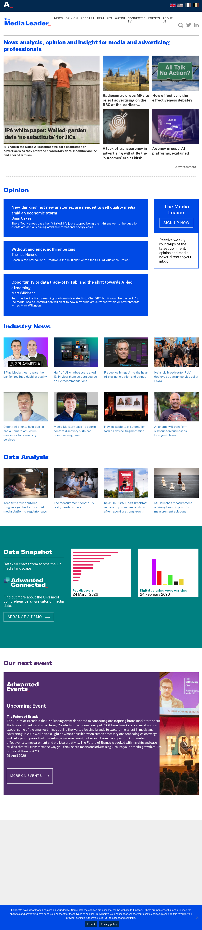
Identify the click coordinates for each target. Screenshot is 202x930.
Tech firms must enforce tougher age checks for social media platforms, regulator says (25, 506)
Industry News (27, 325)
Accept (91, 924)
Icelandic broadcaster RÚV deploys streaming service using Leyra (176, 375)
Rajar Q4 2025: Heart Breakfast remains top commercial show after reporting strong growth (126, 506)
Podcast (87, 18)
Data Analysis (26, 455)
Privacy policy (109, 924)
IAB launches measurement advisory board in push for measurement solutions (173, 506)
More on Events (30, 772)
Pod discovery (83, 589)
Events (154, 18)
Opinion (71, 18)
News (58, 18)
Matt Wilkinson (23, 292)
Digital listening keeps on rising (163, 589)
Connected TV (137, 20)
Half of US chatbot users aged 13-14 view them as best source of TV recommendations (75, 375)
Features (104, 18)
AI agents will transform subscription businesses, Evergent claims (170, 430)
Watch (120, 18)
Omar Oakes (21, 217)
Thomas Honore (24, 254)
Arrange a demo (28, 616)
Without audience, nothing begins (43, 248)
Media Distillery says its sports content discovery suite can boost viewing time (75, 430)
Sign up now (176, 222)
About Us (168, 20)
